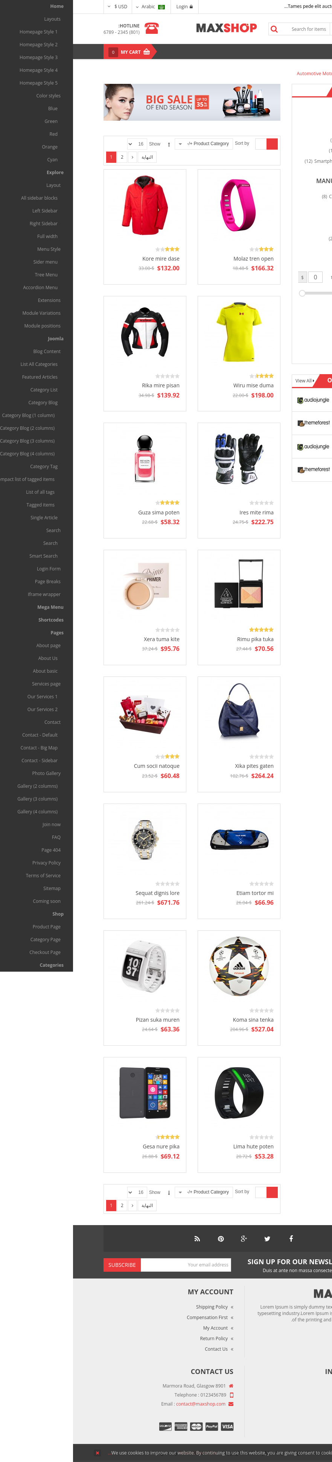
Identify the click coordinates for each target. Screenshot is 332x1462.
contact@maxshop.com (127, 1404)
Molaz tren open (180, 258)
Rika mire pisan (88, 385)
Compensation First (134, 1317)
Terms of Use (281, 1407)
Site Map (286, 1429)
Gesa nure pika (88, 1146)
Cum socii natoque (84, 765)
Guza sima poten (86, 512)
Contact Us (143, 1349)
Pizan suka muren (85, 1019)
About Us (286, 1386)
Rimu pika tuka (182, 639)
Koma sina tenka (180, 1019)
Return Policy (141, 1338)
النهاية (74, 157)
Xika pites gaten (181, 765)
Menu (285, 51)
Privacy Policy (282, 1418)
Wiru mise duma (180, 385)
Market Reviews (279, 1397)
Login (112, 6)
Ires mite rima (183, 512)
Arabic (80, 6)
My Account (142, 1328)
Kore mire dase (88, 258)
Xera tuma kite (89, 639)
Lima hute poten (180, 1146)
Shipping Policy (139, 1307)
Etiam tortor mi (182, 892)
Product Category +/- (135, 143)
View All (231, 381)
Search (201, 29)
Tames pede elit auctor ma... (241, 6)
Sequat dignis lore (84, 892)
